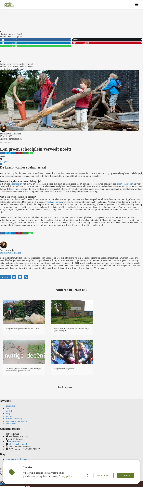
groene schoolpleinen (11, 139)
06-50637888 (14, 441)
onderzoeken (16, 184)
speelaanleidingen (54, 202)
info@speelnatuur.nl (17, 444)
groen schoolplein (125, 184)
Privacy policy (65, 476)
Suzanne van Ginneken (10, 133)
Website (5, 277)
